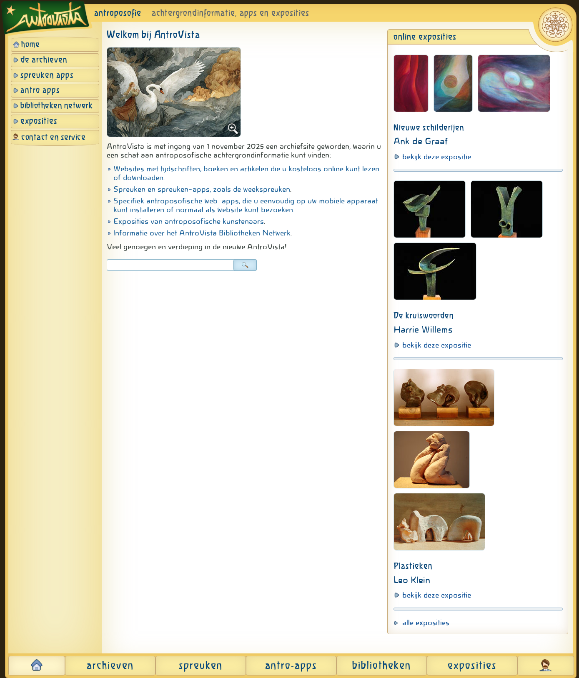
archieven (110, 666)
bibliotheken (381, 666)
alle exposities (425, 622)
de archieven (44, 60)
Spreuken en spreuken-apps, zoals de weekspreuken (201, 189)
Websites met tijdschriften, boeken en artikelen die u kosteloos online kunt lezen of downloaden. (246, 173)
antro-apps (40, 91)
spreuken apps (47, 76)
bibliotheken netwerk (56, 106)
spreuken (201, 666)
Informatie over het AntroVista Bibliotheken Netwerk (202, 233)
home (30, 45)
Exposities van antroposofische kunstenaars (188, 221)
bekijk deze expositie (436, 156)
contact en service (53, 138)
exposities (39, 121)
